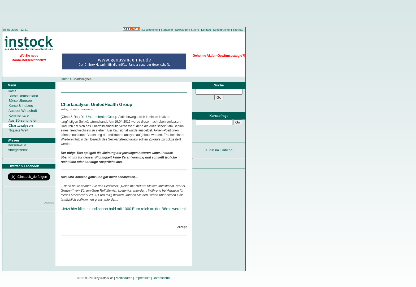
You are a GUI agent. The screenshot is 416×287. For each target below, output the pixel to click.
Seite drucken (222, 29)
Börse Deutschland (23, 96)
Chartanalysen (20, 125)
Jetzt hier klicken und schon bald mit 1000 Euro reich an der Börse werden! (124, 209)
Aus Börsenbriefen (22, 120)
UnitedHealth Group (101, 117)
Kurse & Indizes (20, 106)
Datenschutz (162, 278)
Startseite (167, 29)
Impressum (142, 278)
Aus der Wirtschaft (22, 111)
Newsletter (182, 29)
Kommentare (18, 115)
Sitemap (238, 29)
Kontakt (206, 29)
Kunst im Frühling (218, 150)
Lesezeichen (150, 29)
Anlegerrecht (18, 150)
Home (65, 79)
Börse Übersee (20, 101)
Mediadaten (124, 278)
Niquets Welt (18, 130)
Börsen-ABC (17, 145)
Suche (195, 29)
